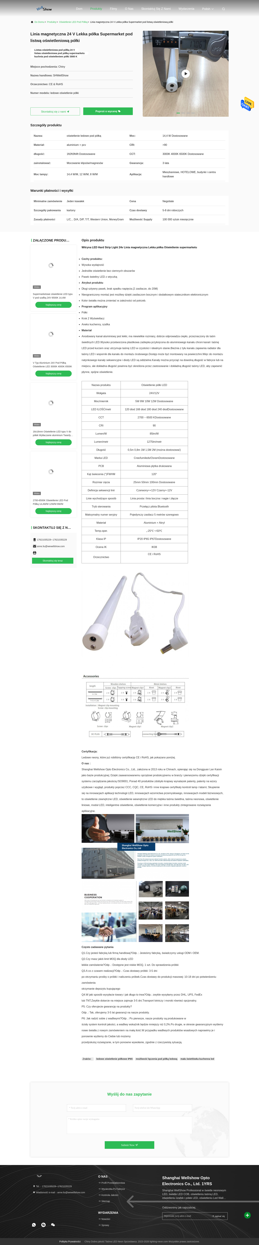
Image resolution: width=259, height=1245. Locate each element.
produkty (51, 22)
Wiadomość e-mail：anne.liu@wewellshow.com (59, 1192)
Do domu (39, 22)
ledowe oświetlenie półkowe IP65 (114, 1059)
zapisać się (218, 1216)
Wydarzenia (186, 8)
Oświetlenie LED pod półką (73, 22)
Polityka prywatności (69, 1241)
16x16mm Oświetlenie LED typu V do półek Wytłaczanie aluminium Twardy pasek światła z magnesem (52, 435)
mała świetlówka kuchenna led (197, 1059)
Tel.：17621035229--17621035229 (52, 1186)
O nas (129, 8)
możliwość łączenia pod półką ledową (156, 1059)
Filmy (113, 8)
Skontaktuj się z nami (156, 8)
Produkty (96, 8)
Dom (79, 8)
